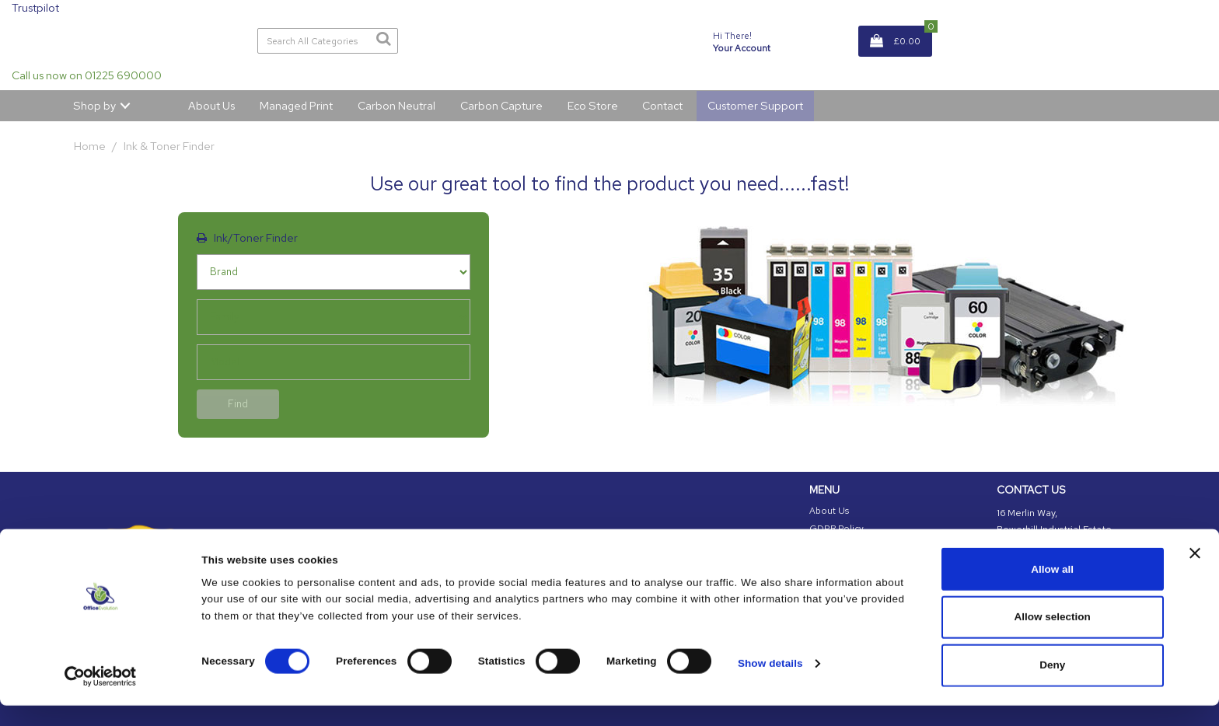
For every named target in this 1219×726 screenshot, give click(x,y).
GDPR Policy (836, 528)
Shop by (94, 105)
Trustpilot (35, 7)
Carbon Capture (501, 105)
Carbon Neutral (396, 105)
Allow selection (1053, 638)
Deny (1052, 686)
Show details (770, 683)
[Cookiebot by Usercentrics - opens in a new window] (101, 696)
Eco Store (593, 105)
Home (90, 145)
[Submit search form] (383, 39)
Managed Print (296, 105)
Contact (662, 105)
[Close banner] (1194, 574)
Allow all (1052, 589)
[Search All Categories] (328, 41)
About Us (211, 105)
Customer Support (755, 105)
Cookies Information (853, 545)
